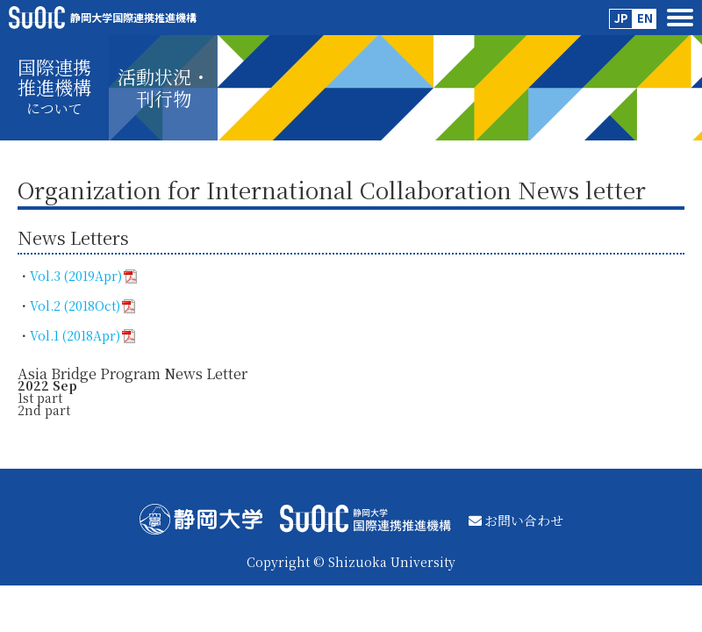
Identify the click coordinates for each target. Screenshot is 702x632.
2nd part (46, 410)
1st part (40, 397)
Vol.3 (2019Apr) (83, 275)
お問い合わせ (516, 520)
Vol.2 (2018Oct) (82, 305)
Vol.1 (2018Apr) (82, 335)
